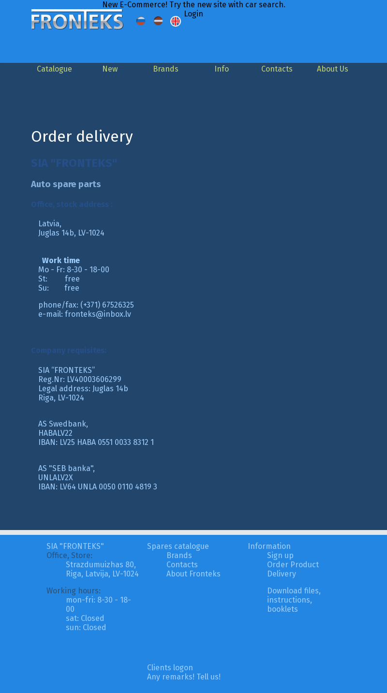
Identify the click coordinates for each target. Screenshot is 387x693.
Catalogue (54, 69)
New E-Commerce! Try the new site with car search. (193, 4)
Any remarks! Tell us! (184, 676)
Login (193, 13)
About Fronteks (193, 573)
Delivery (281, 573)
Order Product (293, 564)
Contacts (277, 69)
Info (221, 69)
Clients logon (170, 667)
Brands (166, 69)
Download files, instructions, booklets (294, 600)
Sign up (280, 555)
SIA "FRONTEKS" (75, 546)
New (110, 69)
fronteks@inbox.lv (98, 314)
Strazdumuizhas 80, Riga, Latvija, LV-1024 (102, 569)
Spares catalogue (178, 546)
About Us (332, 69)
